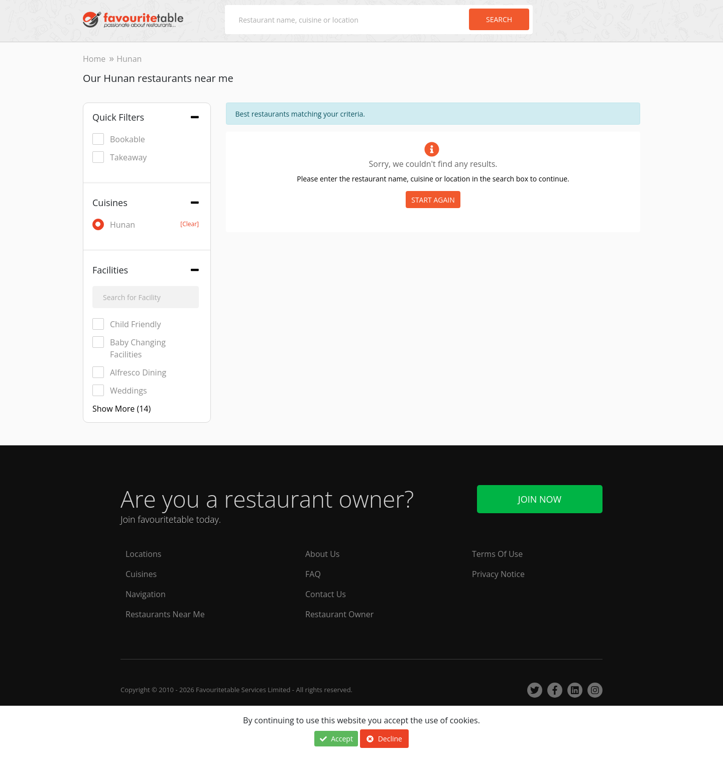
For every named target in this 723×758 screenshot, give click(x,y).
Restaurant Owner (339, 614)
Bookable (118, 139)
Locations (143, 553)
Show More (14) (121, 408)
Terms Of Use (497, 553)
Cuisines (141, 574)
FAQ (313, 574)
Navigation (146, 594)
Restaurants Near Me (165, 614)
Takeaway (119, 157)
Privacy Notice (498, 574)
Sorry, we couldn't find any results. (433, 163)
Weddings (119, 390)
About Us (322, 553)
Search (499, 19)
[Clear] (189, 224)
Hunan (145, 224)
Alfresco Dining (129, 372)
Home (94, 58)
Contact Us (325, 594)
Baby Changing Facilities (129, 348)
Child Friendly (126, 324)
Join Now (539, 499)
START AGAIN (433, 200)
